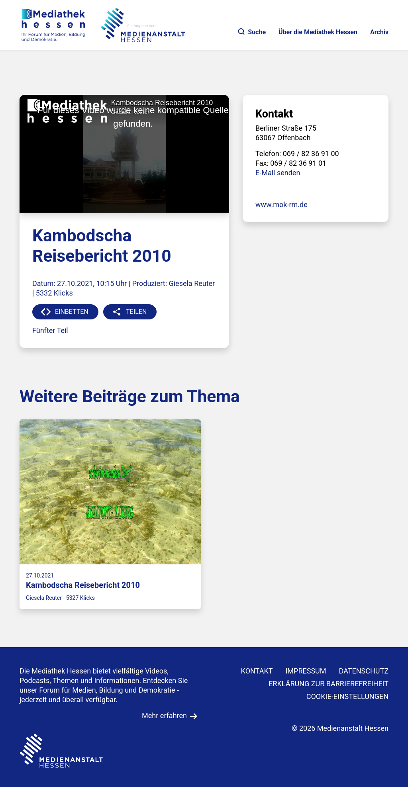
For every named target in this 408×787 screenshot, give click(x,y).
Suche (252, 32)
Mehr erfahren (164, 715)
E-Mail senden (277, 172)
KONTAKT (257, 671)
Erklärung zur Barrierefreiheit (328, 683)
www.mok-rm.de (281, 204)
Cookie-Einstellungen (347, 696)
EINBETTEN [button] (71, 311)
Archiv (379, 32)
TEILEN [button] (136, 311)
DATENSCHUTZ (364, 671)
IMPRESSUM (305, 671)
